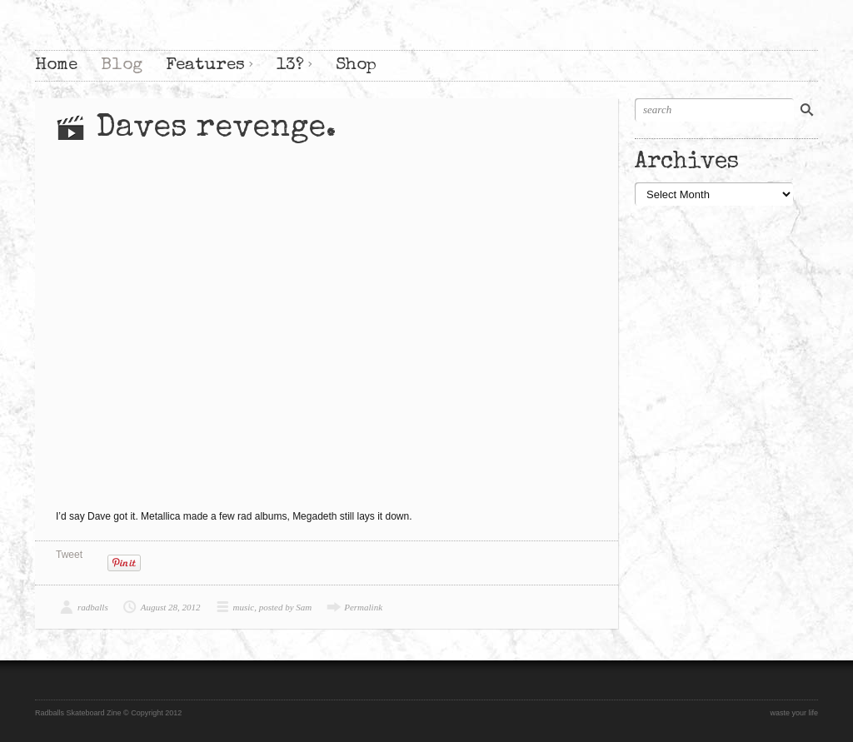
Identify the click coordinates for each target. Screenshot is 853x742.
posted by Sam (285, 607)
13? (290, 65)
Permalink (363, 607)
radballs (92, 607)
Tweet (69, 554)
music (244, 607)
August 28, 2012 (171, 607)
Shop (356, 65)
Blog (121, 65)
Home (56, 65)
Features (205, 65)
